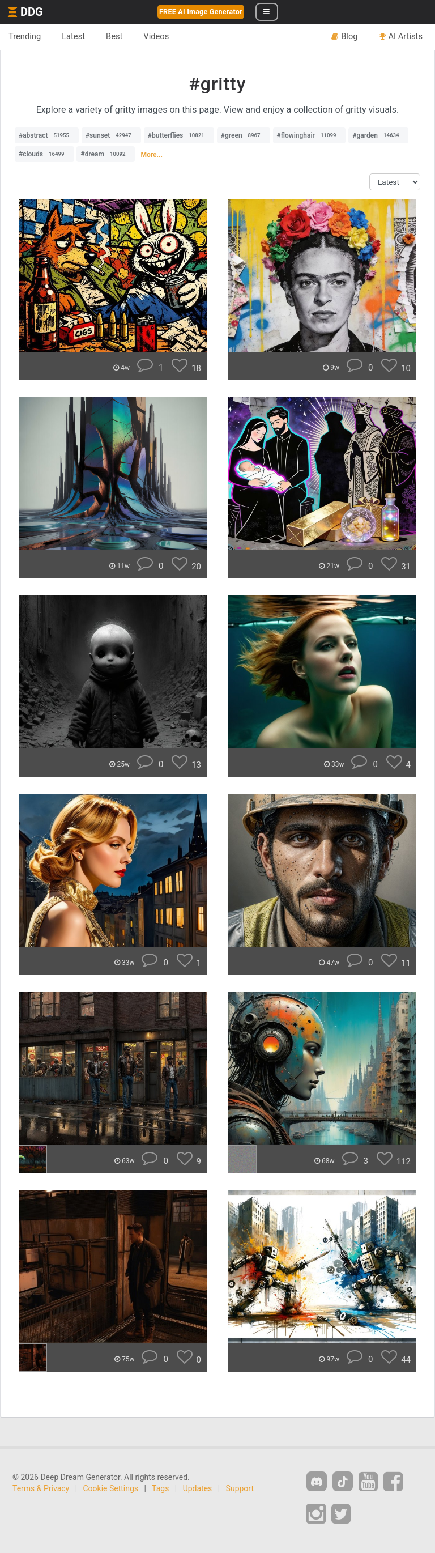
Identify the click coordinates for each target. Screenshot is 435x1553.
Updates (197, 1488)
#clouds (44, 154)
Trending (24, 36)
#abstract (47, 135)
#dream (105, 154)
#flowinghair (309, 135)
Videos (156, 36)
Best (114, 36)
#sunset (111, 135)
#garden (378, 135)
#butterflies (179, 135)
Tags (160, 1488)
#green (243, 135)
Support (240, 1488)
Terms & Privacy (40, 1488)
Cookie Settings (111, 1488)
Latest (73, 36)
